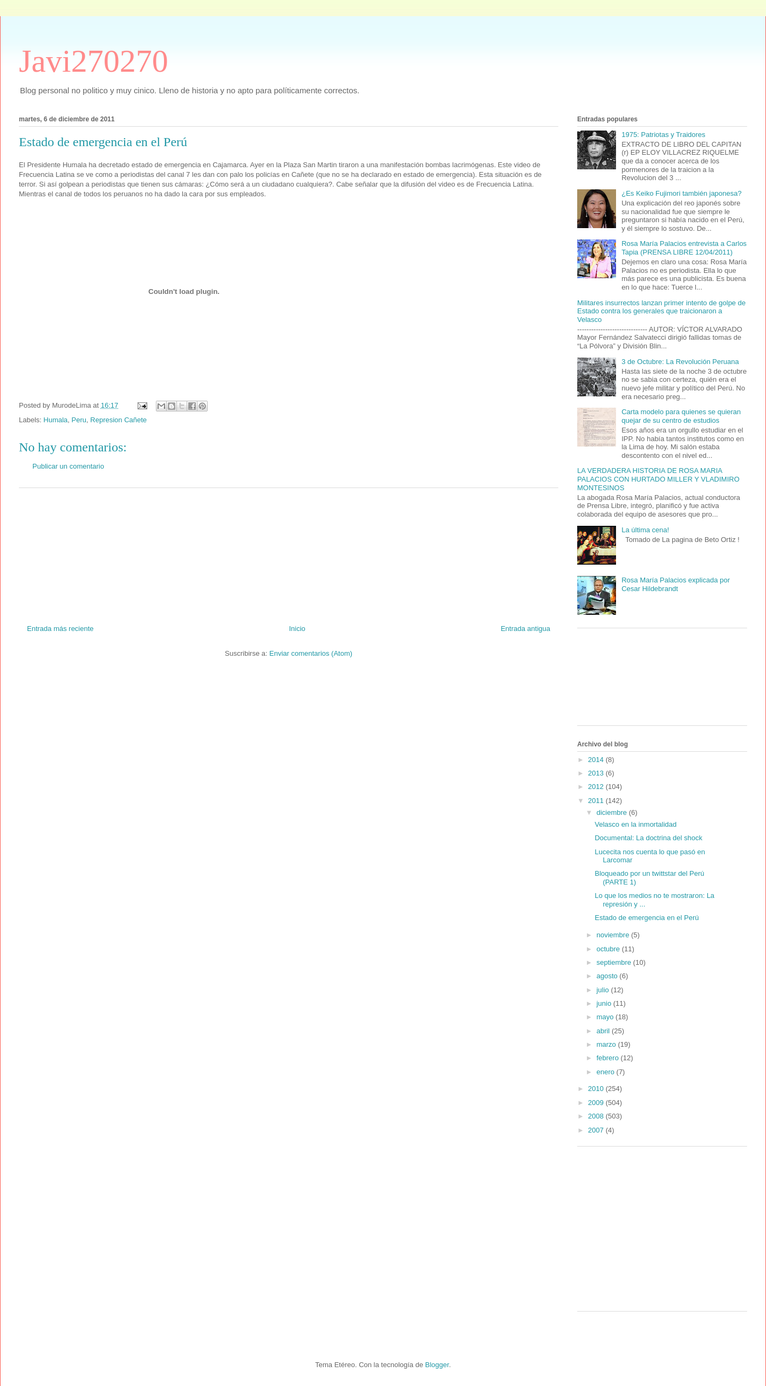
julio (604, 990)
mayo (606, 1017)
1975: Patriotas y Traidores (663, 135)
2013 (597, 773)
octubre (609, 949)
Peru (79, 420)
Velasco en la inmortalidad (635, 824)
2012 (597, 787)
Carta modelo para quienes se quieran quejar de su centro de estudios (681, 416)
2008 (597, 1116)
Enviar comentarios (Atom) (310, 653)
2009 (597, 1103)
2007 (597, 1130)
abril (604, 1031)
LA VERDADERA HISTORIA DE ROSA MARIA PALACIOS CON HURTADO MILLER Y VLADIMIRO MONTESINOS (658, 478)
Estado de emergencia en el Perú (646, 918)
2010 (597, 1089)
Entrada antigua (525, 629)
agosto (608, 976)
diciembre (613, 812)
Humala (56, 420)
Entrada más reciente (60, 629)
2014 (597, 760)
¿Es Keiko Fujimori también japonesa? (681, 193)
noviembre (614, 935)
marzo (607, 1044)
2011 (597, 801)
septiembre (615, 962)
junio (605, 1003)
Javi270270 (93, 61)
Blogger (437, 1365)
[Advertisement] (288, 552)
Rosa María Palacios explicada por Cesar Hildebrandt (675, 584)
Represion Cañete (118, 420)
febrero (609, 1058)
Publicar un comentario (68, 466)
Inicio (297, 629)
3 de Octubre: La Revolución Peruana (680, 362)
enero (607, 1072)
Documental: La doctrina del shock (648, 838)
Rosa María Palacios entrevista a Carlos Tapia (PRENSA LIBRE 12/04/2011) (684, 247)
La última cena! (645, 530)
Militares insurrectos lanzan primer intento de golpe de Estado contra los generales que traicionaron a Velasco (661, 311)
